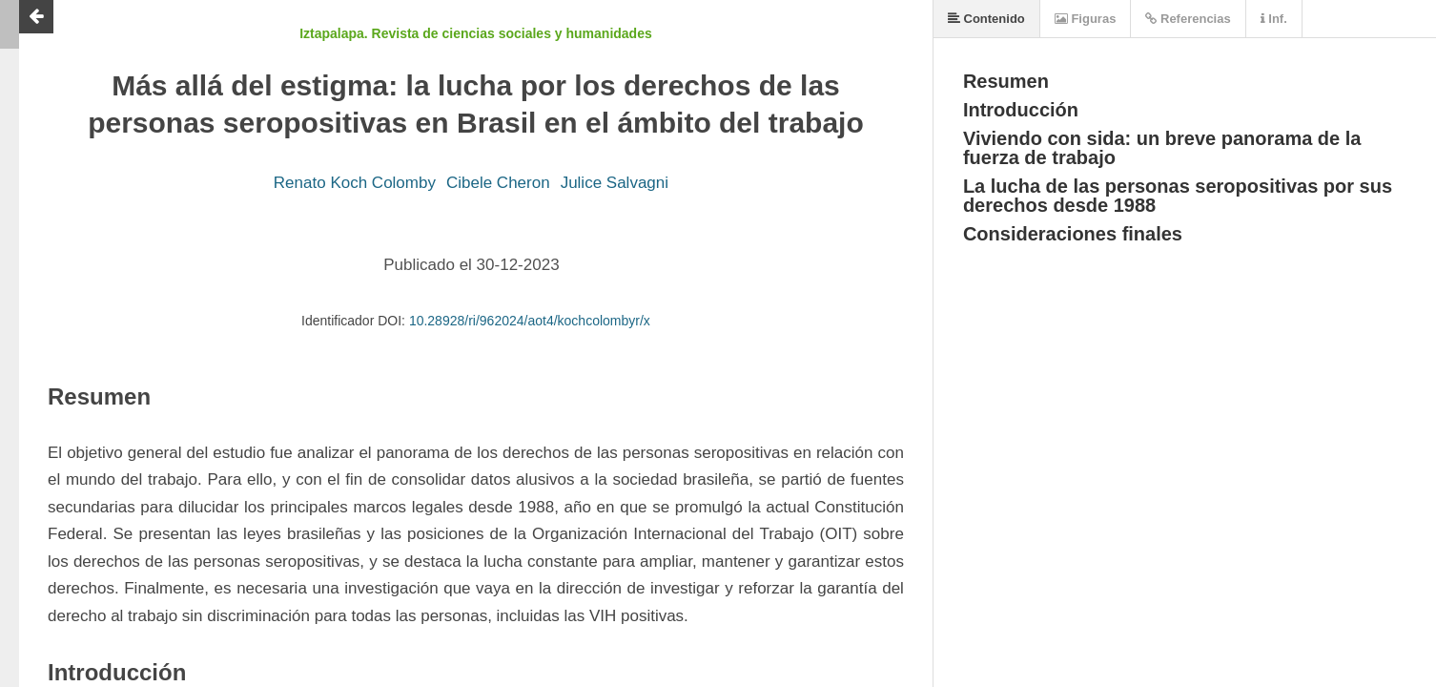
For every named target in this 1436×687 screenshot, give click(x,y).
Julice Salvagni (614, 183)
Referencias (1187, 18)
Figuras (1086, 18)
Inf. (1274, 18)
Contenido (986, 18)
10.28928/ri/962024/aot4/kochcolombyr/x (529, 320)
